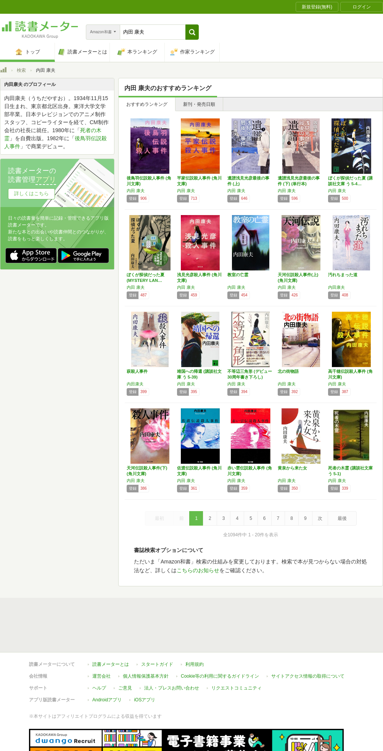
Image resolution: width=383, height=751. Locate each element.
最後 (342, 518)
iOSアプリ (144, 664)
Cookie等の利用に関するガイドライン (220, 641)
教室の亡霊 (237, 274)
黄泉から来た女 (292, 468)
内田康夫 (336, 287)
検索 (21, 70)
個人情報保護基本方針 (146, 641)
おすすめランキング (146, 104)
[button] (192, 32)
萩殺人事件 (137, 371)
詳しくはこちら (31, 193)
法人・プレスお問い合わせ (171, 653)
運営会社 (101, 641)
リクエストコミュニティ (236, 653)
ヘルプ (99, 653)
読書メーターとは (110, 629)
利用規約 (194, 629)
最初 (159, 518)
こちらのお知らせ (198, 570)
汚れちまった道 (342, 274)
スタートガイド (157, 629)
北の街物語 (288, 371)
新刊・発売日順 (199, 104)
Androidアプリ (107, 664)
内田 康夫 (136, 190)
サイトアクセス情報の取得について (307, 641)
